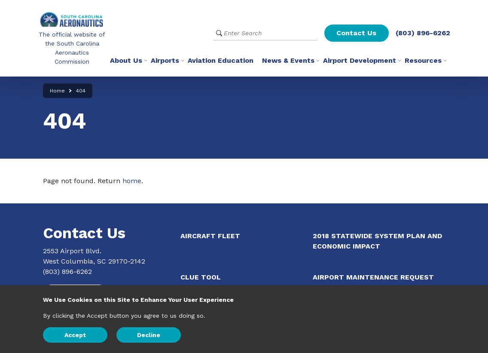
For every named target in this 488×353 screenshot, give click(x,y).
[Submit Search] (219, 33)
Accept (75, 335)
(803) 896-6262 (423, 33)
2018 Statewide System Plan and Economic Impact (377, 241)
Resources (423, 60)
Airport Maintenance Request (373, 277)
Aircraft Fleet (210, 236)
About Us (126, 60)
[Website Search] (265, 33)
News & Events (288, 60)
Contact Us (356, 33)
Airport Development (359, 60)
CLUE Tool (200, 277)
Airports (165, 60)
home (131, 181)
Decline (148, 335)
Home (57, 91)
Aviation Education (220, 60)
